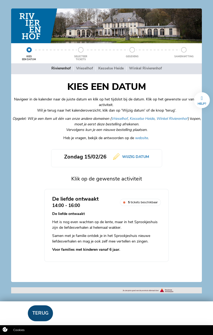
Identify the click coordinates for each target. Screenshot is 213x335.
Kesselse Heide (142, 118)
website (141, 137)
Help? (202, 101)
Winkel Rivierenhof (172, 118)
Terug (40, 313)
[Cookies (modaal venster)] (5, 330)
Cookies (19, 330)
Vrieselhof (119, 118)
